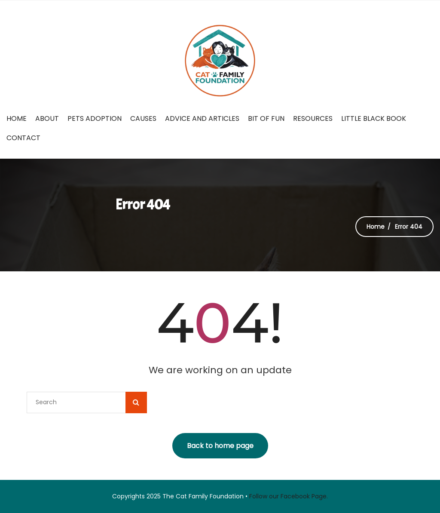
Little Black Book (373, 118)
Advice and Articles (202, 118)
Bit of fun (266, 118)
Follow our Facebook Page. (288, 496)
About (47, 118)
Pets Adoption (94, 118)
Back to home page (220, 446)
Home (16, 118)
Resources (313, 118)
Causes (143, 118)
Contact (23, 138)
